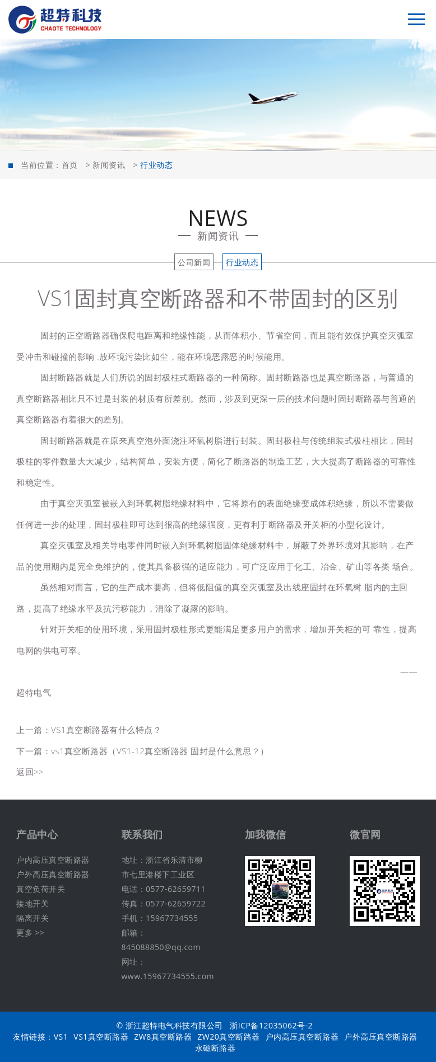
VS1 (61, 1036)
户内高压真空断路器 (53, 859)
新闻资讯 (108, 164)
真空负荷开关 (40, 889)
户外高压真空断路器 (53, 874)
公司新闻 (194, 262)
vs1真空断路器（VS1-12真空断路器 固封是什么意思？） (160, 750)
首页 (70, 164)
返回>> (30, 771)
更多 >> (30, 932)
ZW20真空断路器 (228, 1036)
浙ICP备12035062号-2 (271, 1025)
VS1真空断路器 (100, 1036)
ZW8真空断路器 (163, 1036)
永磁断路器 (215, 1047)
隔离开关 (32, 918)
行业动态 (242, 262)
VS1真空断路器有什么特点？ (106, 729)
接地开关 (32, 903)
